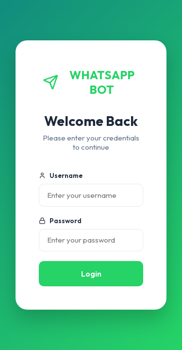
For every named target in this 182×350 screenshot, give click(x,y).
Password (60, 220)
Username (61, 175)
